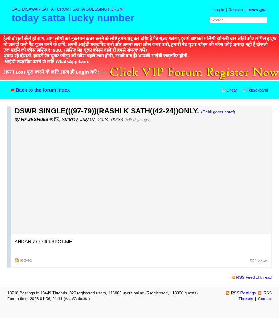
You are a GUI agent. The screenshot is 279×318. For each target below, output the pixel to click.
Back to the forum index (43, 90)
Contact (265, 299)
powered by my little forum (139, 312)
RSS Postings (243, 293)
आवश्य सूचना (257, 10)
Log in (218, 10)
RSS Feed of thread (254, 277)
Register (236, 10)
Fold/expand (257, 90)
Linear (231, 90)
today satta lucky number (73, 18)
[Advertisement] (143, 178)
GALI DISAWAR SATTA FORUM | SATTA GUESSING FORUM (67, 9)
